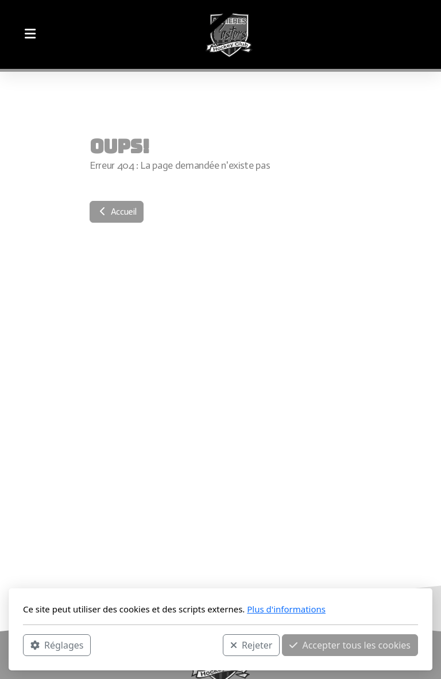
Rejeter (251, 645)
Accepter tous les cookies (350, 645)
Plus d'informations (286, 609)
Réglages (56, 645)
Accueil (116, 211)
